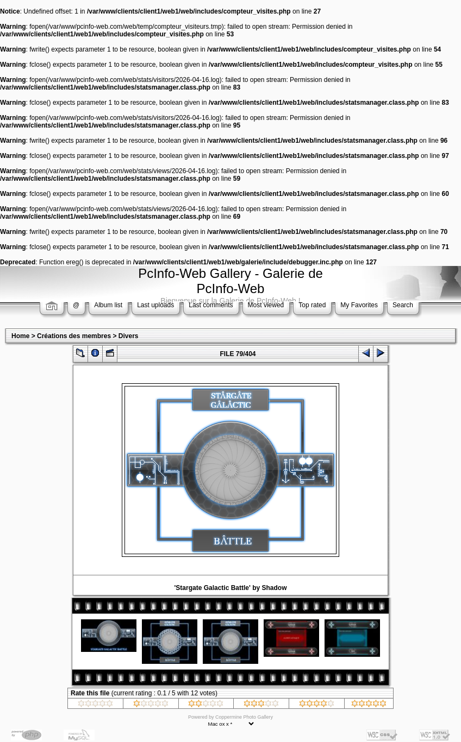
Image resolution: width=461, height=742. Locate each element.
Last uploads (155, 305)
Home (20, 336)
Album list (108, 305)
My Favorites (359, 305)
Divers (129, 336)
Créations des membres (74, 336)
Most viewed (266, 305)
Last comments (211, 305)
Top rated (312, 305)
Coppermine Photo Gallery (244, 717)
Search (403, 305)
